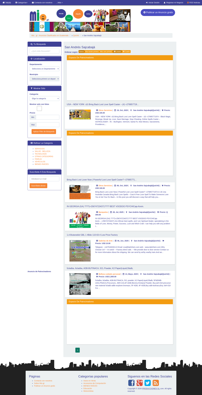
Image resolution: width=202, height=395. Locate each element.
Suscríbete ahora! (38, 186)
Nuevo (81, 51)
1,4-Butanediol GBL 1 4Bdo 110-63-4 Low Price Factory (92, 235)
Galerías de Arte (105, 241)
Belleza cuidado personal (109, 274)
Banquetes (103, 212)
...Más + (59, 3)
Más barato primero (92, 51)
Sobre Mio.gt (39, 383)
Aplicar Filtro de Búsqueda (43, 132)
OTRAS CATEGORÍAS (44, 156)
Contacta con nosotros (42, 3)
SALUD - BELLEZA (42, 151)
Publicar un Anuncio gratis (158, 12)
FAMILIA (38, 159)
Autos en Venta (89, 381)
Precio (32, 113)
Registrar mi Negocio (173, 3)
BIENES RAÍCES (42, 164)
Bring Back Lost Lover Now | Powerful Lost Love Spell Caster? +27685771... (102, 180)
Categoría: (34, 94)
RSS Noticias (193, 3)
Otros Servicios (105, 110)
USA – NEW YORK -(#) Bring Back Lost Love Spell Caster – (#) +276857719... (103, 104)
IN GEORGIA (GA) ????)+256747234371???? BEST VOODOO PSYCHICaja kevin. (105, 206)
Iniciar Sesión (152, 3)
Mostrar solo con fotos (39, 107)
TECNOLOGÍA (41, 154)
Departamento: (36, 64)
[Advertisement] (120, 80)
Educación (87, 388)
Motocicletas (88, 391)
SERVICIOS (40, 149)
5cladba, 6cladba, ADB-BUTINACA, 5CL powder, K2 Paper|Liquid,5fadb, (100, 268)
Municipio (34, 74)
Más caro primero (106, 51)
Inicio (7, 2)
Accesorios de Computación (94, 383)
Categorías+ (21, 3)
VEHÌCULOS (40, 162)
